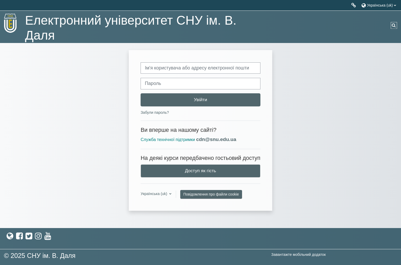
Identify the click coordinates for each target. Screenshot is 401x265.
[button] (378, 5)
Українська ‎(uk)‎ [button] (154, 194)
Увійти (200, 99)
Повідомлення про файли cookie (211, 194)
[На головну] (10, 23)
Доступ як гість (200, 170)
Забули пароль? (155, 112)
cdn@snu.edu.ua (216, 139)
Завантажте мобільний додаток (298, 254)
